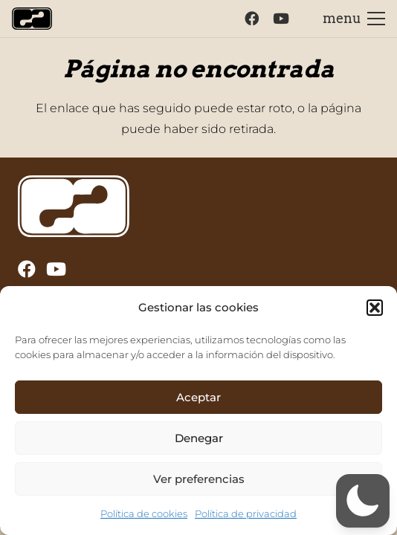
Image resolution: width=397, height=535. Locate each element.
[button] (374, 307)
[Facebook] (252, 18)
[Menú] (354, 18)
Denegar (199, 438)
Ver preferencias (199, 479)
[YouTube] (281, 18)
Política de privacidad (246, 513)
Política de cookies (143, 513)
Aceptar (198, 397)
